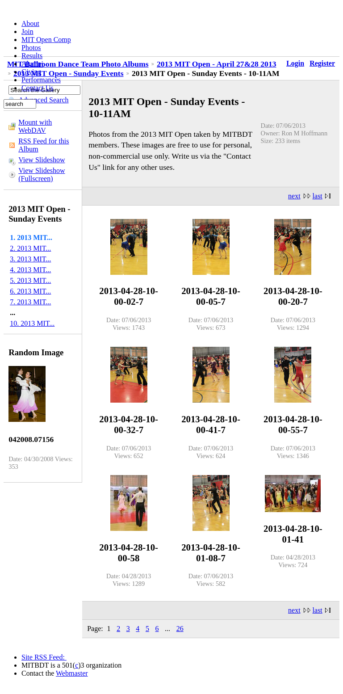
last (317, 196)
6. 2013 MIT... (30, 291)
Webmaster (72, 673)
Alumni (32, 63)
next (294, 196)
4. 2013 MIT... (30, 269)
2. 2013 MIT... (30, 248)
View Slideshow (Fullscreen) (41, 174)
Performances (41, 80)
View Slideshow (41, 160)
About (30, 23)
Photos (31, 47)
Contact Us (37, 88)
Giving (31, 72)
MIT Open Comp (46, 39)
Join (27, 31)
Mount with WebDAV (35, 126)
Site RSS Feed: (44, 657)
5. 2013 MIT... (30, 280)
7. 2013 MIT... (30, 302)
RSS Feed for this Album (43, 145)
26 (180, 628)
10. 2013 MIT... (32, 323)
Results (31, 55)
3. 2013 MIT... (30, 259)
